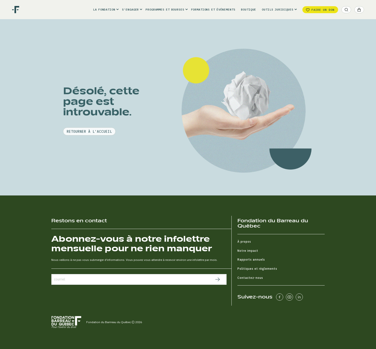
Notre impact (247, 250)
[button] (104, 9)
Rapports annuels (251, 259)
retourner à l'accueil (89, 146)
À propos (244, 241)
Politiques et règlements (257, 268)
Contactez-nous (250, 278)
